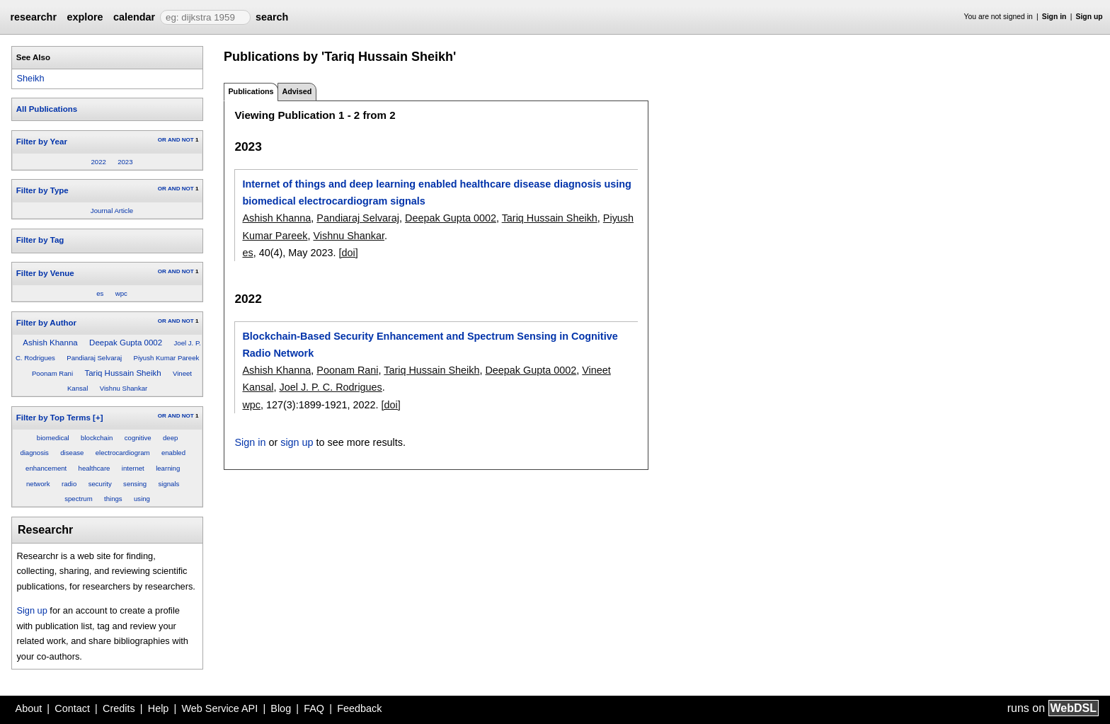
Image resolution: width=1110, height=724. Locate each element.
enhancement (46, 468)
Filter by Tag (40, 240)
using (142, 498)
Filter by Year (41, 141)
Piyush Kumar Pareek (167, 358)
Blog (280, 708)
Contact (72, 708)
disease (72, 452)
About (29, 708)
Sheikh (30, 78)
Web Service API (219, 708)
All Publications (46, 109)
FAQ (314, 708)
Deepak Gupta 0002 (125, 342)
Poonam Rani (52, 373)
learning (168, 468)
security (100, 484)
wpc (121, 293)
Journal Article (112, 210)
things (113, 498)
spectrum (78, 498)
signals (169, 484)
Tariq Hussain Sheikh (122, 373)
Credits (119, 708)
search (272, 17)
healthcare (94, 468)
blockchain (97, 438)
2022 (98, 162)
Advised (296, 91)
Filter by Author (46, 322)
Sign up (1089, 17)
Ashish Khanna (50, 342)
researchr (33, 17)
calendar (134, 17)
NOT (188, 140)
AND (174, 140)
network (38, 484)
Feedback (359, 708)
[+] (98, 417)
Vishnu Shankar (124, 388)
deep (170, 438)
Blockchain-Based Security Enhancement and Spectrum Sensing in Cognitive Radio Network (429, 345)
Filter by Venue (45, 273)
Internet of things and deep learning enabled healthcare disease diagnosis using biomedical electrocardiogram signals (436, 192)
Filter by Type (42, 190)
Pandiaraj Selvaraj (94, 358)
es (99, 293)
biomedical (53, 438)
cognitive (138, 438)
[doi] (347, 252)
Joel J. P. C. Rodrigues (330, 387)
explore (85, 17)
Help (158, 708)
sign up (296, 442)
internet (133, 468)
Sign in (1054, 17)
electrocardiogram (123, 452)
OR (162, 140)
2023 (125, 162)
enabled (173, 452)
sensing (135, 484)
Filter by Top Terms (53, 417)
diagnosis (34, 452)
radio (69, 484)
